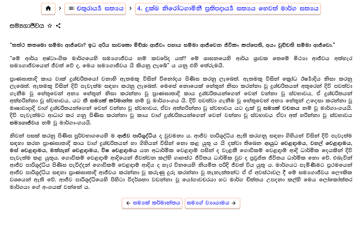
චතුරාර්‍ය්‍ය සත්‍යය (95, 8)
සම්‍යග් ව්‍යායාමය (213, 203)
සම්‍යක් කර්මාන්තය (152, 203)
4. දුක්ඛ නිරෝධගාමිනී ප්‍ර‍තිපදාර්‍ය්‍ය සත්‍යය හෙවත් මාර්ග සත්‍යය (228, 8)
